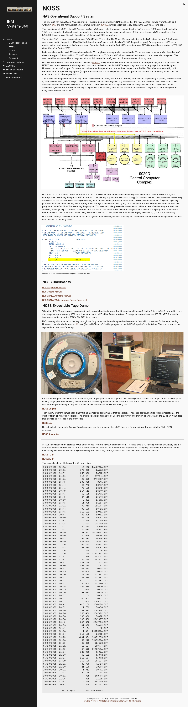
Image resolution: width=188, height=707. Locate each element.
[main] (112, 47)
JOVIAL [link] (12, 50)
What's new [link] (11, 73)
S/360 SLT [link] (11, 66)
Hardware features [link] (15, 62)
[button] (184, 4)
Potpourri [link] (13, 58)
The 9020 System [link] (14, 69)
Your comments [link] (14, 77)
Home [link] (9, 39)
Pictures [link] (13, 54)
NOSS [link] (12, 46)
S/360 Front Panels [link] (18, 43)
